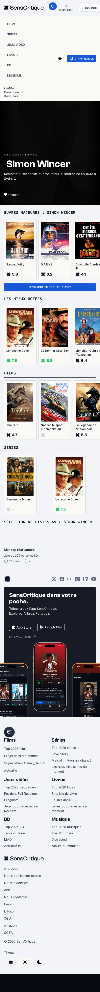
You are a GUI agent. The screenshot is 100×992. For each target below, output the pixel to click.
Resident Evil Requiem (20, 794)
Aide (7, 890)
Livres (58, 779)
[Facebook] (62, 580)
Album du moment (66, 846)
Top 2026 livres (63, 787)
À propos (11, 869)
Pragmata (11, 800)
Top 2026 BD (14, 827)
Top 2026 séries (64, 748)
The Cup (12, 425)
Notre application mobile (22, 876)
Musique (61, 819)
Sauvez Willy (15, 264)
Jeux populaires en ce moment (21, 808)
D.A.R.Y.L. (47, 264)
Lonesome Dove (17, 350)
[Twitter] (54, 580)
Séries (58, 740)
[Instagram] (69, 580)
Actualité (10, 770)
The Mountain (62, 833)
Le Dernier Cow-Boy (55, 350)
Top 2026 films (15, 749)
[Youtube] (93, 580)
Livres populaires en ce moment (69, 808)
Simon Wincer (30, 154)
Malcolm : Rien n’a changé (71, 760)
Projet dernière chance (21, 756)
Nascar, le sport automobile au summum (52, 427)
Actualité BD (13, 846)
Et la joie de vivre (64, 794)
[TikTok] (77, 580)
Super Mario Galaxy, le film (24, 763)
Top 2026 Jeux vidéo (20, 787)
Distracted (59, 839)
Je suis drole (61, 800)
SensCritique (11, 154)
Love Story (60, 754)
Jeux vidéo (16, 779)
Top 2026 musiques (66, 827)
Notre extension (16, 883)
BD (7, 819)
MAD (8, 839)
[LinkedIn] (85, 580)
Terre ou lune (14, 833)
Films (10, 740)
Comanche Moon (18, 499)
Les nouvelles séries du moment (69, 769)
